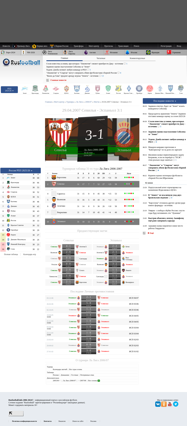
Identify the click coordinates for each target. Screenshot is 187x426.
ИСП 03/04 (134, 328)
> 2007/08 (82, 380)
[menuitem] (60, 46)
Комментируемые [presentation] (137, 58)
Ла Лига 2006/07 (99, 360)
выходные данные (76, 402)
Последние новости (164, 100)
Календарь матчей (60, 369)
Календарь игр (29, 254)
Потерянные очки (87, 375)
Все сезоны (94, 380)
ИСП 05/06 (134, 304)
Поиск (136, 46)
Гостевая (74, 375)
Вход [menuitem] (179, 46)
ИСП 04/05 (134, 316)
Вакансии (62, 421)
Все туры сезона (75, 369)
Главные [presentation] (64, 58)
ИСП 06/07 (134, 298)
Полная (56, 375)
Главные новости (58, 80)
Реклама (93, 421)
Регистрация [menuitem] (166, 46)
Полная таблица (11, 254)
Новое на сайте (77, 421)
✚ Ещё (150, 233)
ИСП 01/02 (134, 351)
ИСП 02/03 (134, 339)
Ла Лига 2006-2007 (94, 149)
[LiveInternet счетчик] (15, 415)
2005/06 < (57, 380)
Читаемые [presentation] (101, 58)
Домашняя (65, 375)
